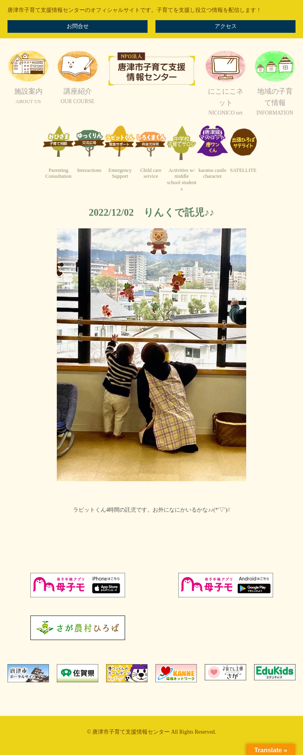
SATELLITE (243, 170)
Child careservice (150, 173)
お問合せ (78, 26)
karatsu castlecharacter (212, 173)
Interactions (89, 170)
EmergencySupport (120, 173)
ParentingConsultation (58, 173)
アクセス (226, 26)
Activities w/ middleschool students (181, 179)
